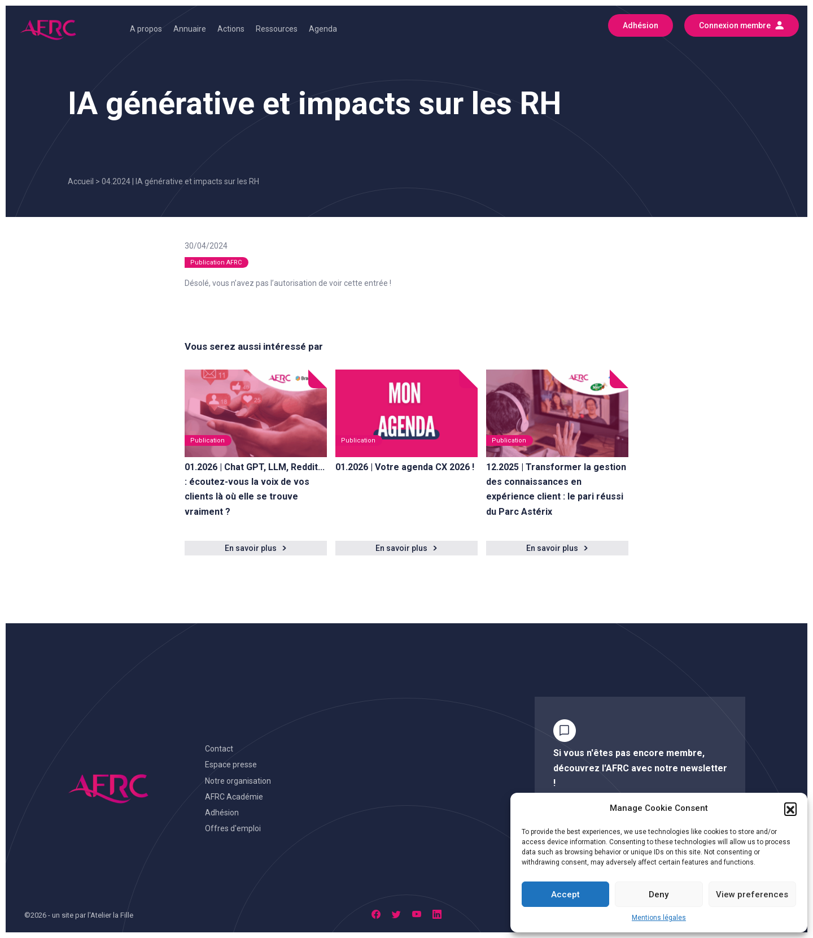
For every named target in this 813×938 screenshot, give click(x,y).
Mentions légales (659, 918)
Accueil (81, 181)
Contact (219, 748)
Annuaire (189, 28)
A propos (146, 28)
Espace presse (231, 764)
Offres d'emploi (233, 828)
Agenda (323, 28)
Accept (565, 894)
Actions (230, 28)
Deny (658, 894)
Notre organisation (238, 780)
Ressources (277, 28)
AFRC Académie (234, 796)
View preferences (752, 894)
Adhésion (222, 812)
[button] (790, 808)
